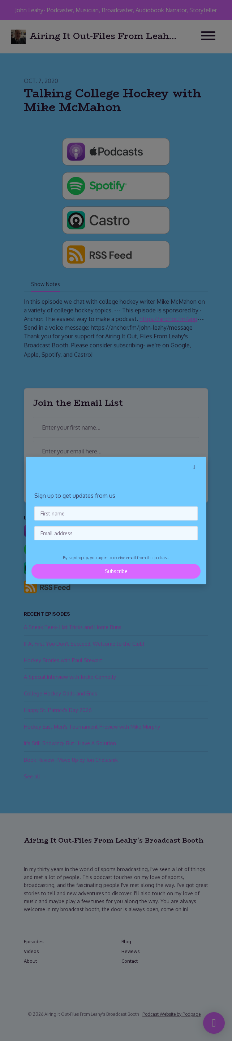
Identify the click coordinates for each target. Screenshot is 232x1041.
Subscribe (116, 571)
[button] (194, 466)
